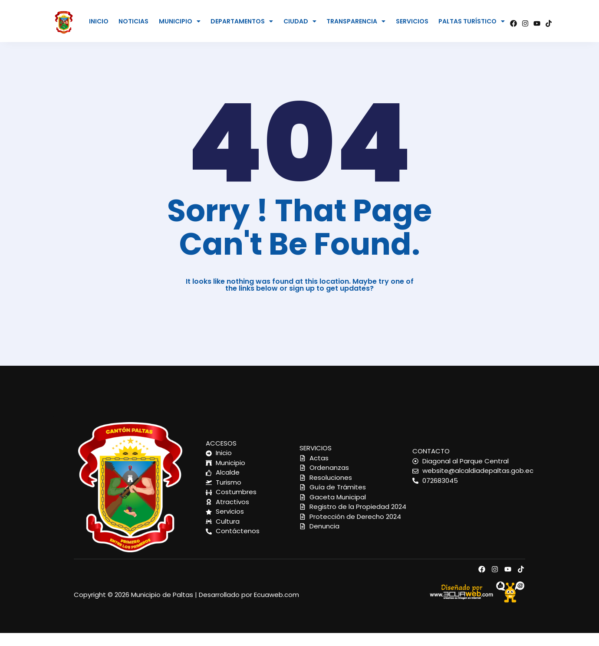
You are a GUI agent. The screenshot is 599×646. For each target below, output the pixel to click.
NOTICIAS (133, 21)
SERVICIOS (412, 21)
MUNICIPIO (180, 21)
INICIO (99, 21)
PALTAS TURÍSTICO (471, 21)
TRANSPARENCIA (355, 21)
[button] (179, 21)
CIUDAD (299, 21)
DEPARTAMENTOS (242, 21)
